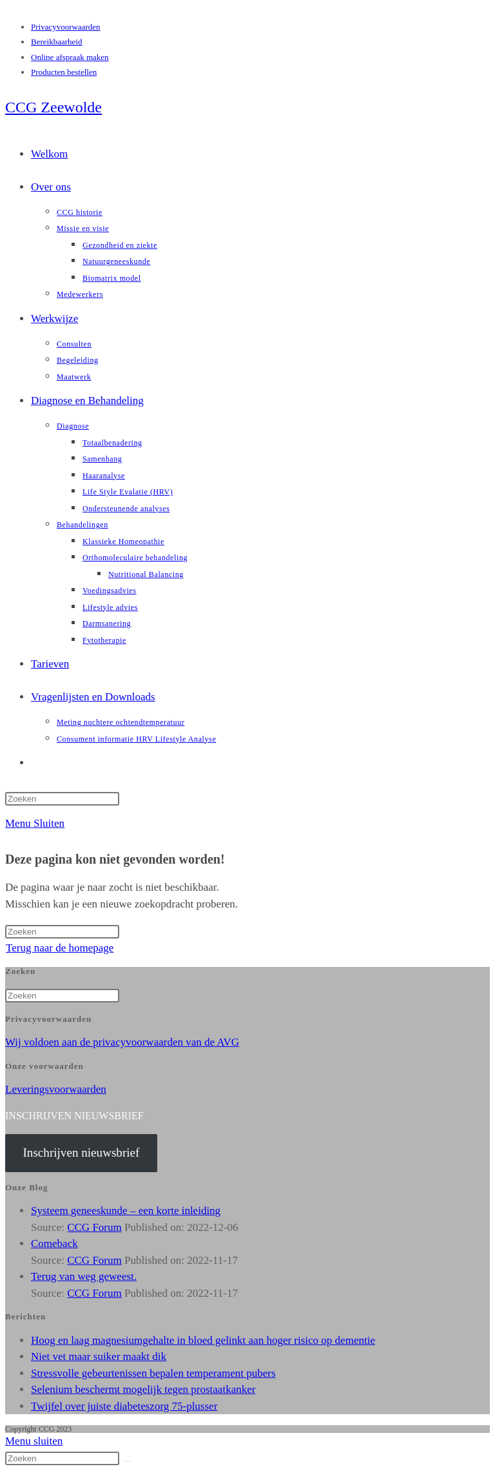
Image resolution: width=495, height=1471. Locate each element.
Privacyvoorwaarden (66, 27)
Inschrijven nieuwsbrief (81, 1152)
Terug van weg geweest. (84, 1276)
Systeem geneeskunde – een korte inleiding (125, 1210)
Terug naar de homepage (59, 948)
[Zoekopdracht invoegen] (62, 799)
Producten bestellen (64, 72)
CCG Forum (94, 1227)
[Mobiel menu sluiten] (34, 1441)
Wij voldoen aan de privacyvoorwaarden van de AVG (122, 1042)
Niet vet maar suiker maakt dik (98, 1356)
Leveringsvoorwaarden (55, 1089)
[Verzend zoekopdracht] (126, 1461)
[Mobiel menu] (34, 823)
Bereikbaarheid (56, 41)
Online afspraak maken (70, 57)
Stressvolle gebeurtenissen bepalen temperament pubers (153, 1373)
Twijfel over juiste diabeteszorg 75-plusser (124, 1406)
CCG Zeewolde (53, 107)
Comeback (54, 1243)
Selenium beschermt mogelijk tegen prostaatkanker (143, 1389)
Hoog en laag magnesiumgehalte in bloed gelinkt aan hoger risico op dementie (203, 1340)
